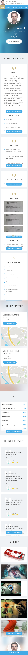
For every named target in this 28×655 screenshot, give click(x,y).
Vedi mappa (14, 336)
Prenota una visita (14, 653)
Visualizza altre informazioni (14, 111)
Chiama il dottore (10, 323)
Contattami (14, 45)
